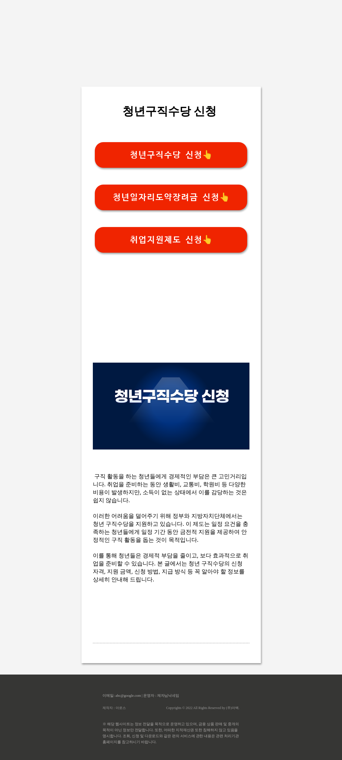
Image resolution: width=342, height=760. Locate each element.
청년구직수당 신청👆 (171, 155)
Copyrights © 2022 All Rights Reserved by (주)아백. (202, 708)
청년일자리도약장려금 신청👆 (171, 197)
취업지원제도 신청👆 (171, 239)
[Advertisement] (171, 40)
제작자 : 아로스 (114, 708)
